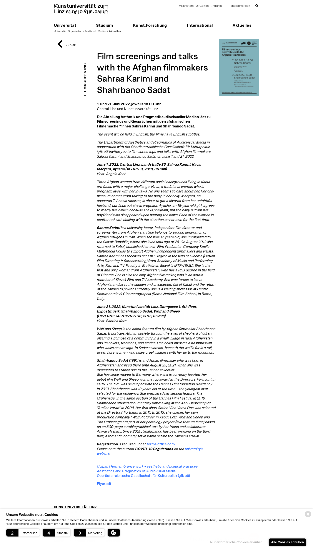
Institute (90, 31)
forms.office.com (161, 444)
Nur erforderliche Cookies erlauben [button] (236, 542)
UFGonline (202, 6)
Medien (102, 31)
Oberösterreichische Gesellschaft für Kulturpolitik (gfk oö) (143, 476)
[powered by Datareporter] (308, 517)
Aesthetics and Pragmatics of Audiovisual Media (136, 471)
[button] (23, 533)
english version (240, 6)
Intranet (216, 6)
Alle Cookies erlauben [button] (287, 542)
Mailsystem (186, 6)
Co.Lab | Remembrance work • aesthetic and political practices (147, 466)
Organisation (75, 31)
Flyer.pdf (104, 484)
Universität (60, 31)
